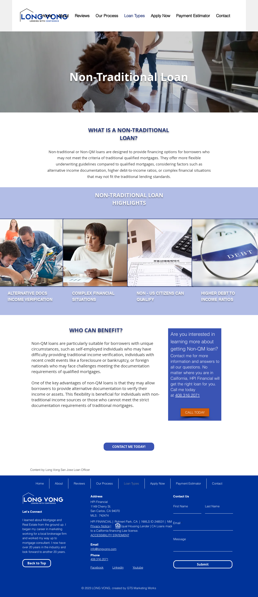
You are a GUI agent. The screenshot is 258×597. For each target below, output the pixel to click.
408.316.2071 (187, 395)
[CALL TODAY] (195, 412)
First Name (180, 506)
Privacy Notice (100, 526)
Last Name (212, 506)
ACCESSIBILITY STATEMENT (110, 535)
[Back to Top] (36, 563)
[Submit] (202, 564)
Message (179, 539)
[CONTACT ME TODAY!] (129, 447)
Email (176, 522)
